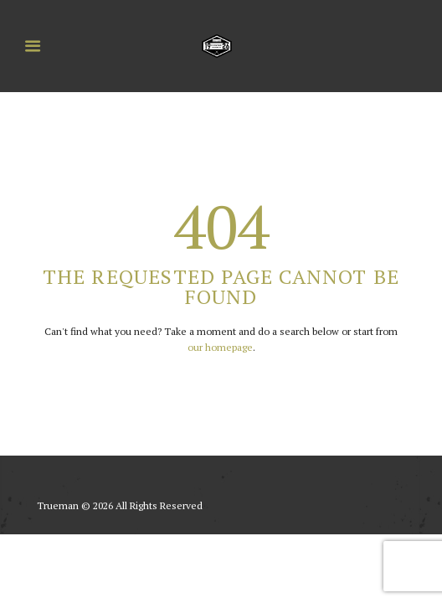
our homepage (220, 347)
